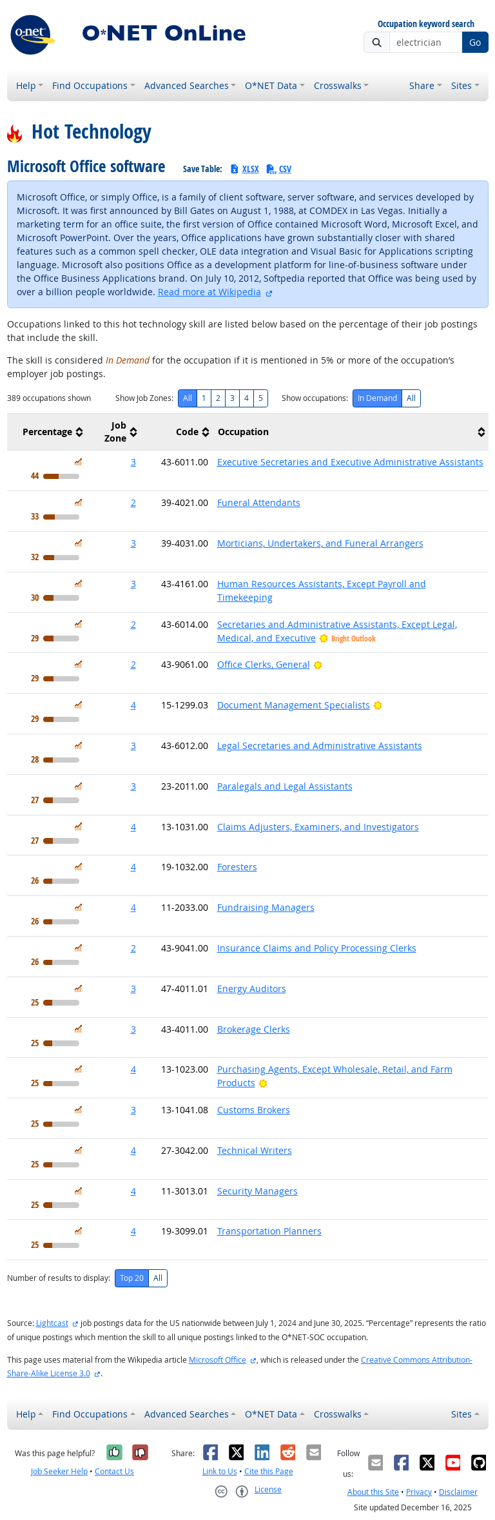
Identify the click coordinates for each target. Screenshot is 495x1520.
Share (421, 85)
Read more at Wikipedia (209, 292)
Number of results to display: (58, 1277)
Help (26, 85)
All (187, 398)
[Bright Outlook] (318, 664)
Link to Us (219, 1471)
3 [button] (133, 462)
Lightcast (52, 1323)
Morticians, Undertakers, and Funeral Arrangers (320, 543)
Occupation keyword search (426, 24)
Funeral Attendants (258, 502)
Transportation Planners (269, 1231)
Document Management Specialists (293, 705)
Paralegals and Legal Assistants (285, 786)
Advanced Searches (186, 85)
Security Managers (257, 1191)
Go (475, 42)
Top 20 (132, 1277)
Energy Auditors (251, 988)
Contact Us (114, 1471)
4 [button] (133, 705)
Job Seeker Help (59, 1471)
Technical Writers (254, 1150)
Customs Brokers (253, 1110)
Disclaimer (458, 1491)
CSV (278, 168)
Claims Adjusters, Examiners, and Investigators (318, 827)
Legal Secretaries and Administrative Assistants (319, 745)
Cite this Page (268, 1471)
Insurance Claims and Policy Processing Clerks (316, 948)
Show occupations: (315, 398)
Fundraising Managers (266, 907)
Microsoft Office (217, 1359)
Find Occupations (90, 85)
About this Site (373, 1491)
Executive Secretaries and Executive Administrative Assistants (350, 462)
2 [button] (133, 502)
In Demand (377, 398)
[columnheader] (46, 432)
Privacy (419, 1491)
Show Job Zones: (144, 398)
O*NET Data (271, 85)
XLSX (244, 168)
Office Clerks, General (263, 664)
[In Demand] (78, 462)
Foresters (237, 867)
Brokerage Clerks (253, 1029)
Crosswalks (338, 85)
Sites (461, 85)
